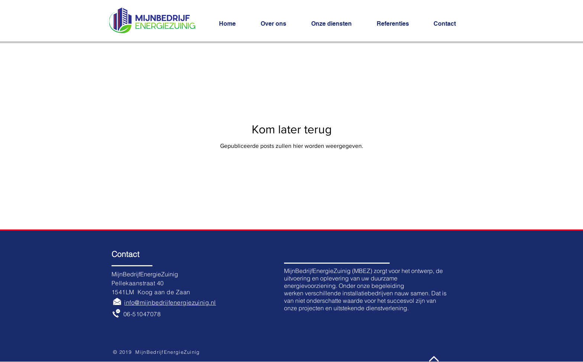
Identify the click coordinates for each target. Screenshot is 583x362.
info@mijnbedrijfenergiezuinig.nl (170, 302)
